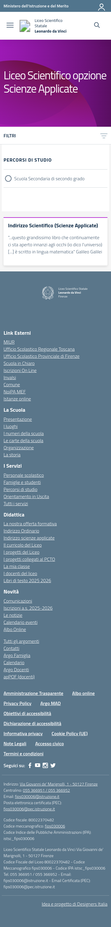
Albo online (83, 693)
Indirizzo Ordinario (21, 530)
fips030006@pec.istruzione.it (29, 809)
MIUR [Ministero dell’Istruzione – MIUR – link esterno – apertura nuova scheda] (9, 341)
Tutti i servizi (16, 503)
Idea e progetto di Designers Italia (74, 903)
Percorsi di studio (20, 489)
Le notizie (13, 615)
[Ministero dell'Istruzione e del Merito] (36, 6)
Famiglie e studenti (22, 482)
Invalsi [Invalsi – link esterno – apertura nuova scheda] (10, 377)
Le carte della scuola (23, 440)
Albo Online (15, 629)
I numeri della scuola (24, 433)
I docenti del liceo (20, 573)
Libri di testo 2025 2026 (27, 580)
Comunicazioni (18, 600)
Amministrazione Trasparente (33, 693)
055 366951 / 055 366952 (46, 790)
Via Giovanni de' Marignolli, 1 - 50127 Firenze (59, 784)
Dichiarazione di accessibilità (32, 723)
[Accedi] (101, 6)
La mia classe (17, 566)
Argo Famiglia (17, 655)
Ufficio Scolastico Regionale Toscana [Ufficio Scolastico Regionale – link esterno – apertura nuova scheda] (39, 349)
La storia (12, 454)
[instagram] (45, 765)
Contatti (11, 648)
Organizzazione (19, 447)
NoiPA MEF (15, 391)
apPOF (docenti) (19, 676)
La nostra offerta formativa (30, 523)
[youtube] (37, 765)
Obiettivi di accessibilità (27, 713)
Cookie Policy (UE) (70, 733)
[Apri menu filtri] (103, 135)
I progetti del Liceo (21, 552)
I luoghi (11, 426)
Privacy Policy (17, 703)
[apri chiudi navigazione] (10, 25)
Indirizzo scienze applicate (29, 537)
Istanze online (17, 398)
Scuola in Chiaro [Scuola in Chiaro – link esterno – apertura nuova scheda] (19, 363)
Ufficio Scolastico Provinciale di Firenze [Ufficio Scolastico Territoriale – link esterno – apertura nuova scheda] (42, 356)
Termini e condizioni (24, 753)
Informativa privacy (23, 733)
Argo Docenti (16, 669)
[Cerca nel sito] (97, 26)
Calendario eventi (21, 622)
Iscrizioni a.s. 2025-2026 (28, 607)
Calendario (14, 662)
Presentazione (18, 419)
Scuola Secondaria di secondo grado (49, 178)
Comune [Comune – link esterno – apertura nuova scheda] (12, 384)
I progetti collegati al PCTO (29, 559)
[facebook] (30, 765)
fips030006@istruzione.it (37, 796)
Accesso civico (49, 743)
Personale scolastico (24, 475)
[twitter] (53, 765)
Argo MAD (50, 703)
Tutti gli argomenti (21, 641)
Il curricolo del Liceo (23, 544)
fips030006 (55, 826)
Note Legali (15, 743)
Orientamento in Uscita (26, 496)
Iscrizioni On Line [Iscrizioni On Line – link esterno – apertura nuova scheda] (20, 370)
